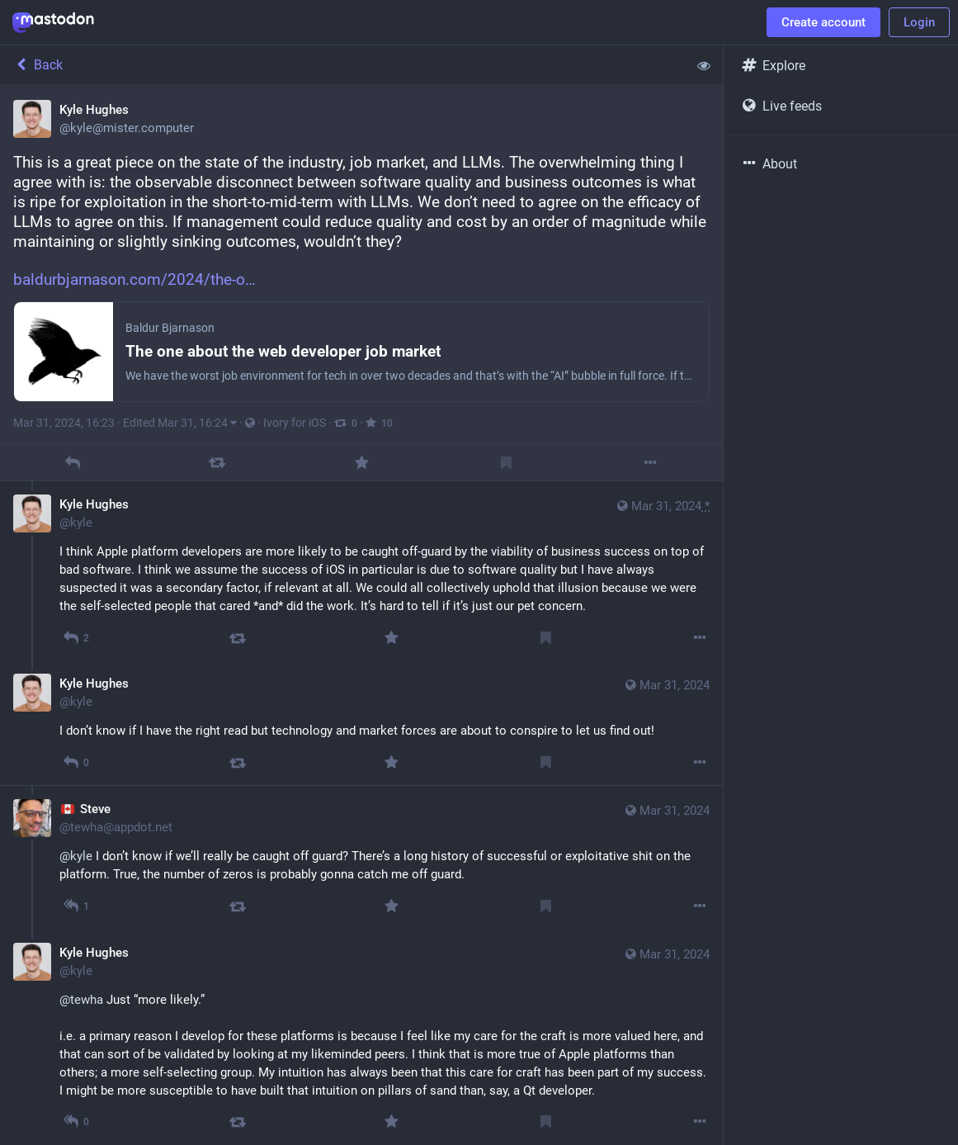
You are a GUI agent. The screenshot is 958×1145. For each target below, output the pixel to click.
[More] (650, 462)
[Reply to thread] (75, 637)
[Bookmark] (506, 462)
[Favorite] (361, 462)
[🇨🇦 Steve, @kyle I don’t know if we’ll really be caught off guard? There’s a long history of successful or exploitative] (361, 857)
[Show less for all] (704, 65)
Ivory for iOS (294, 422)
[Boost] (216, 462)
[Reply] (72, 462)
